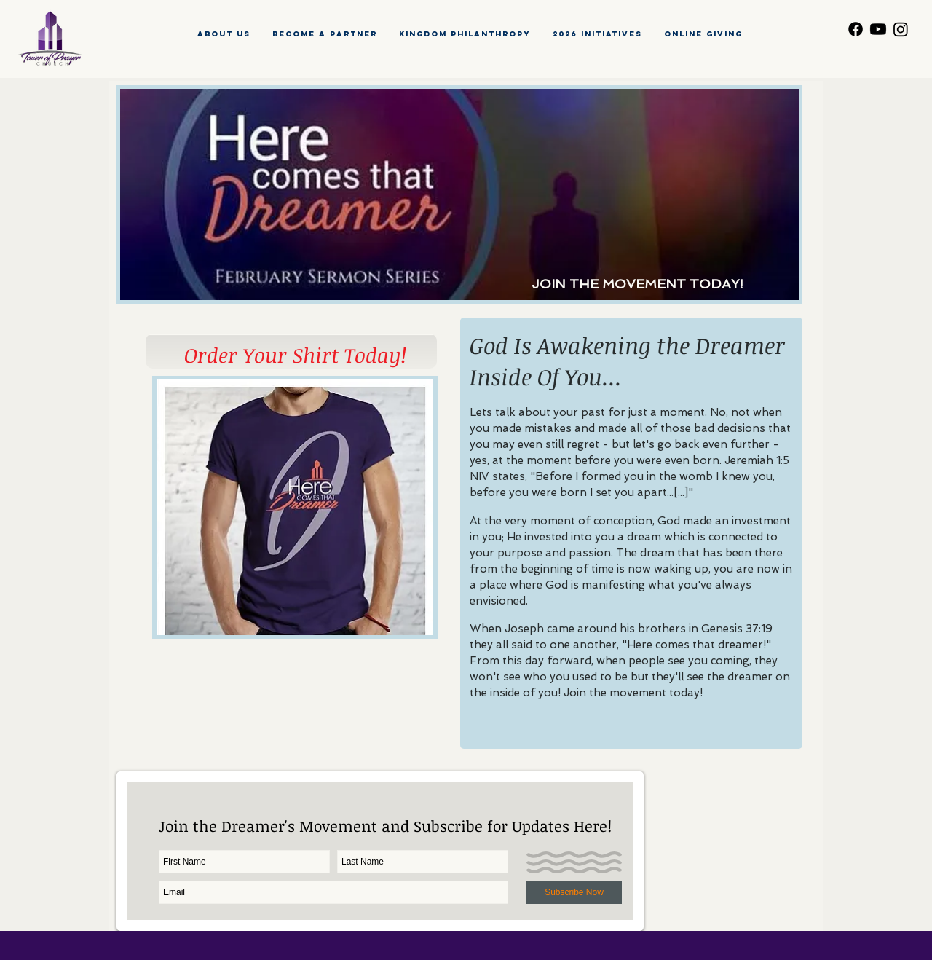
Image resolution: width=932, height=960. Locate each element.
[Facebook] (855, 29)
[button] (597, 34)
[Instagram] (900, 29)
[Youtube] (878, 29)
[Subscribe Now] (574, 892)
